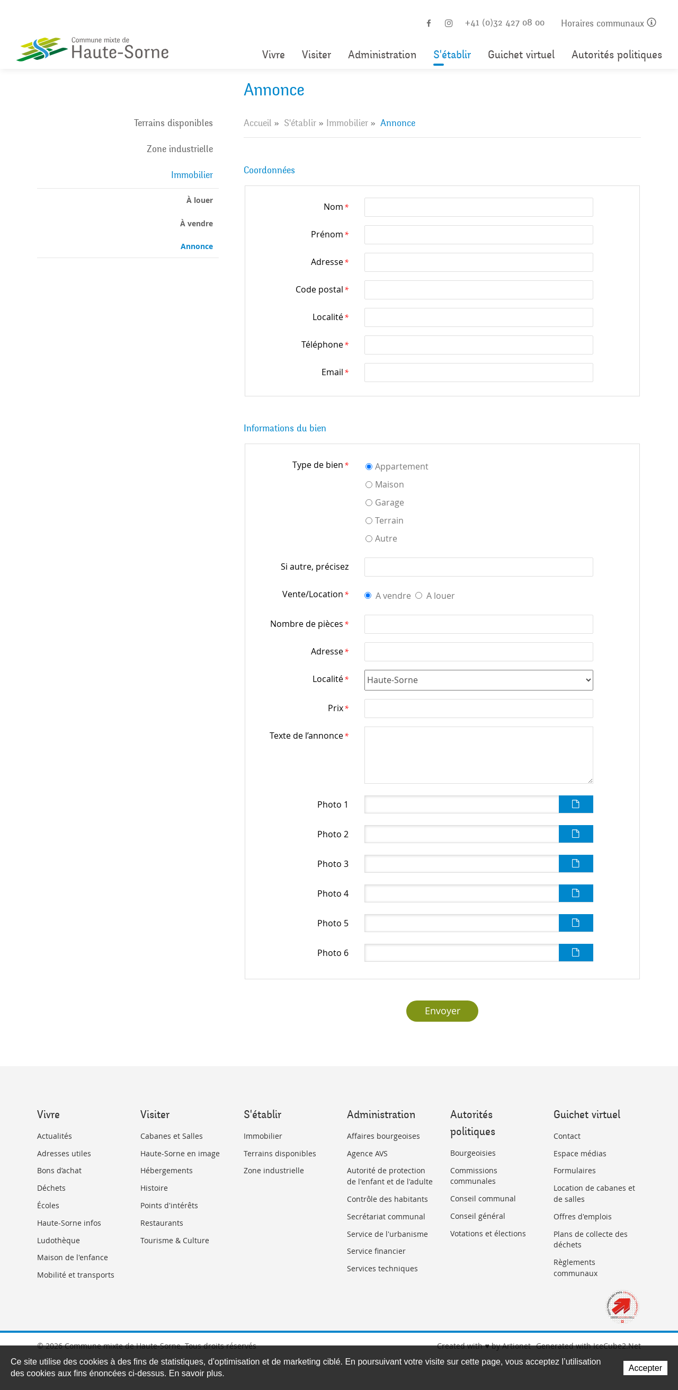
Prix (338, 708)
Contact (567, 1136)
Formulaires (575, 1170)
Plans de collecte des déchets (591, 1239)
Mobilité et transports (75, 1275)
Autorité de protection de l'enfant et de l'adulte (390, 1176)
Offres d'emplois (583, 1216)
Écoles (48, 1205)
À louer (199, 200)
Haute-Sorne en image (180, 1153)
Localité (331, 317)
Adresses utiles (64, 1153)
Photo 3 (333, 864)
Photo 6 (333, 953)
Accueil (258, 123)
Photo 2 (333, 834)
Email (335, 372)
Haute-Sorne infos (69, 1223)
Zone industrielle (180, 149)
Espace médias (580, 1153)
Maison (389, 484)
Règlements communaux (575, 1267)
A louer (440, 595)
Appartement (402, 466)
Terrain (389, 520)
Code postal (322, 289)
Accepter (645, 1368)
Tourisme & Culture (174, 1240)
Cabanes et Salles (171, 1136)
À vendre (196, 223)
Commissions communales (473, 1176)
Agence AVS (367, 1153)
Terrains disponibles (173, 123)
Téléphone (325, 344)
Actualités (54, 1136)
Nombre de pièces (309, 624)
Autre (386, 538)
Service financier (376, 1251)
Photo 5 (333, 923)
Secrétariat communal (386, 1216)
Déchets (51, 1188)
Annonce (197, 246)
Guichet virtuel (521, 54)
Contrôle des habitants (387, 1199)
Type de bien (320, 465)
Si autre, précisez (315, 566)
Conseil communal (483, 1198)
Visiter (316, 54)
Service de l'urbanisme (387, 1234)
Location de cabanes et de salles (594, 1193)
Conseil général (477, 1216)
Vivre (273, 54)
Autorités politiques (617, 54)
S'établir (452, 54)
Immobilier (192, 175)
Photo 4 (333, 893)
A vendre (393, 595)
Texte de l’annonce (309, 735)
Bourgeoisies (473, 1153)
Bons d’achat (59, 1170)
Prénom (330, 234)
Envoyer (442, 1010)
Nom (336, 207)
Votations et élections (488, 1233)
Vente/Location (315, 594)
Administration (382, 54)
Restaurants (161, 1223)
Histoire (154, 1188)
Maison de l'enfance (72, 1257)
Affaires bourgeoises (383, 1136)
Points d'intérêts (169, 1205)
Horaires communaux (608, 23)
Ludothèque (58, 1240)
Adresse (330, 262)
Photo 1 (333, 804)
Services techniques (382, 1268)
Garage (389, 502)
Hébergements (166, 1170)
